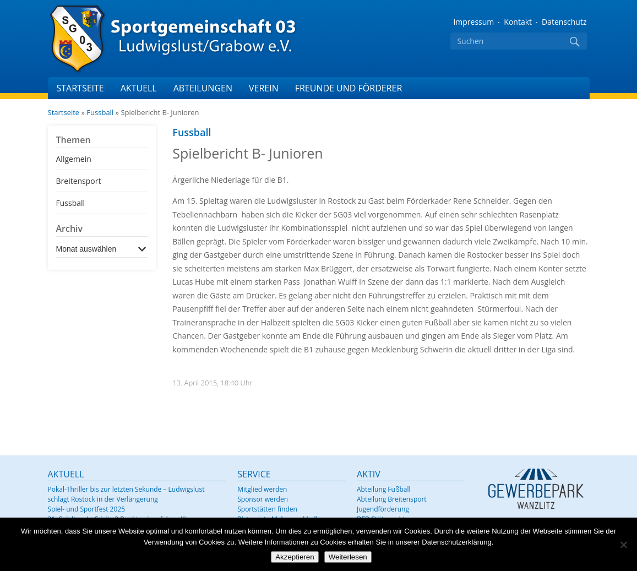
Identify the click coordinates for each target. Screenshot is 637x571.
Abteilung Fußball (383, 489)
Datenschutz (564, 22)
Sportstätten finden (267, 509)
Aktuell (139, 88)
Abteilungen (202, 88)
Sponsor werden (262, 499)
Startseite (80, 88)
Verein (264, 88)
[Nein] (623, 544)
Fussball (99, 112)
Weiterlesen (348, 557)
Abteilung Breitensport (392, 499)
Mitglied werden (262, 489)
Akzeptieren (294, 557)
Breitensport (78, 181)
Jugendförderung (383, 509)
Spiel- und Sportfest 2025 (87, 509)
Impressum (473, 22)
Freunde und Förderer (348, 88)
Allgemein (73, 159)
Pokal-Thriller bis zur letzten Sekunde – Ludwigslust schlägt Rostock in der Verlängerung (126, 494)
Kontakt (518, 22)
